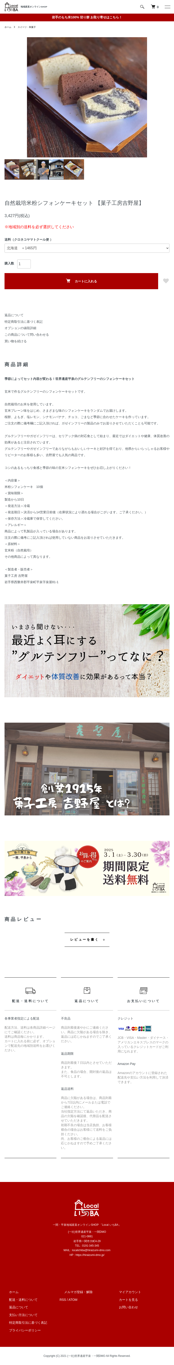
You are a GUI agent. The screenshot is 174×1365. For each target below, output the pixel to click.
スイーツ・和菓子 (30, 27)
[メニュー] (167, 7)
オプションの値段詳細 (20, 328)
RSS (63, 1299)
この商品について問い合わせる (27, 334)
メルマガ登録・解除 (74, 1292)
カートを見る (123, 1299)
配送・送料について (19, 1299)
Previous (33, 97)
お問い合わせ (123, 1307)
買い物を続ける (16, 341)
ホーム (9, 27)
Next (140, 97)
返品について (14, 315)
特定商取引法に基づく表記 (24, 321)
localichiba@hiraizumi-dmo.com (91, 1250)
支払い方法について (19, 1315)
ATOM (72, 1299)
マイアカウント (125, 1292)
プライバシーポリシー (20, 1330)
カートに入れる (81, 281)
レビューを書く (84, 939)
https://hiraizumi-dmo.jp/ (90, 1255)
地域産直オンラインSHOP (34, 6)
